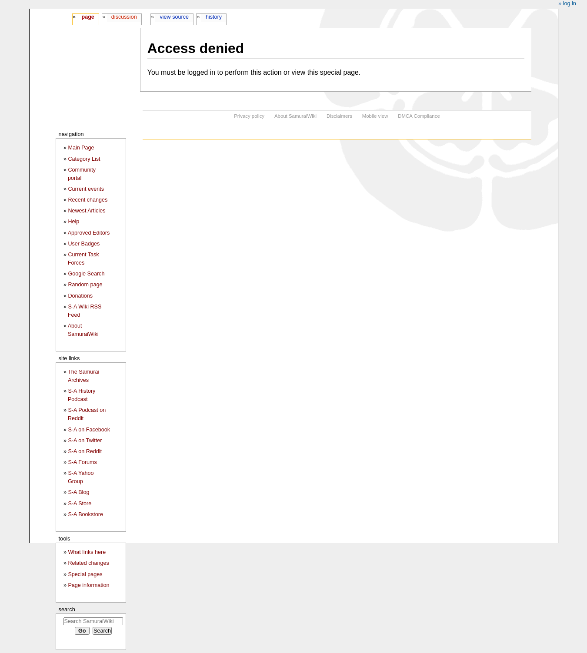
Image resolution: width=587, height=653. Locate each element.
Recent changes (87, 200)
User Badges (84, 244)
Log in (569, 3)
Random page (85, 285)
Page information (88, 585)
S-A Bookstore (85, 514)
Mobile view (375, 116)
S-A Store (79, 504)
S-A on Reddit (85, 451)
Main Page (81, 148)
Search (67, 609)
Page (87, 17)
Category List (84, 159)
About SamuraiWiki (295, 116)
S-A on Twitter (85, 441)
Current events (86, 189)
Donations (80, 296)
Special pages (85, 574)
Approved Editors (89, 233)
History (214, 17)
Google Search (86, 274)
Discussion (124, 17)
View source (174, 17)
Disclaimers (339, 116)
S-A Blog (78, 492)
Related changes (88, 563)
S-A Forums (82, 462)
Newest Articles (86, 211)
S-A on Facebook (89, 430)
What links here (87, 552)
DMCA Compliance (419, 116)
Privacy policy (249, 116)
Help (73, 222)
